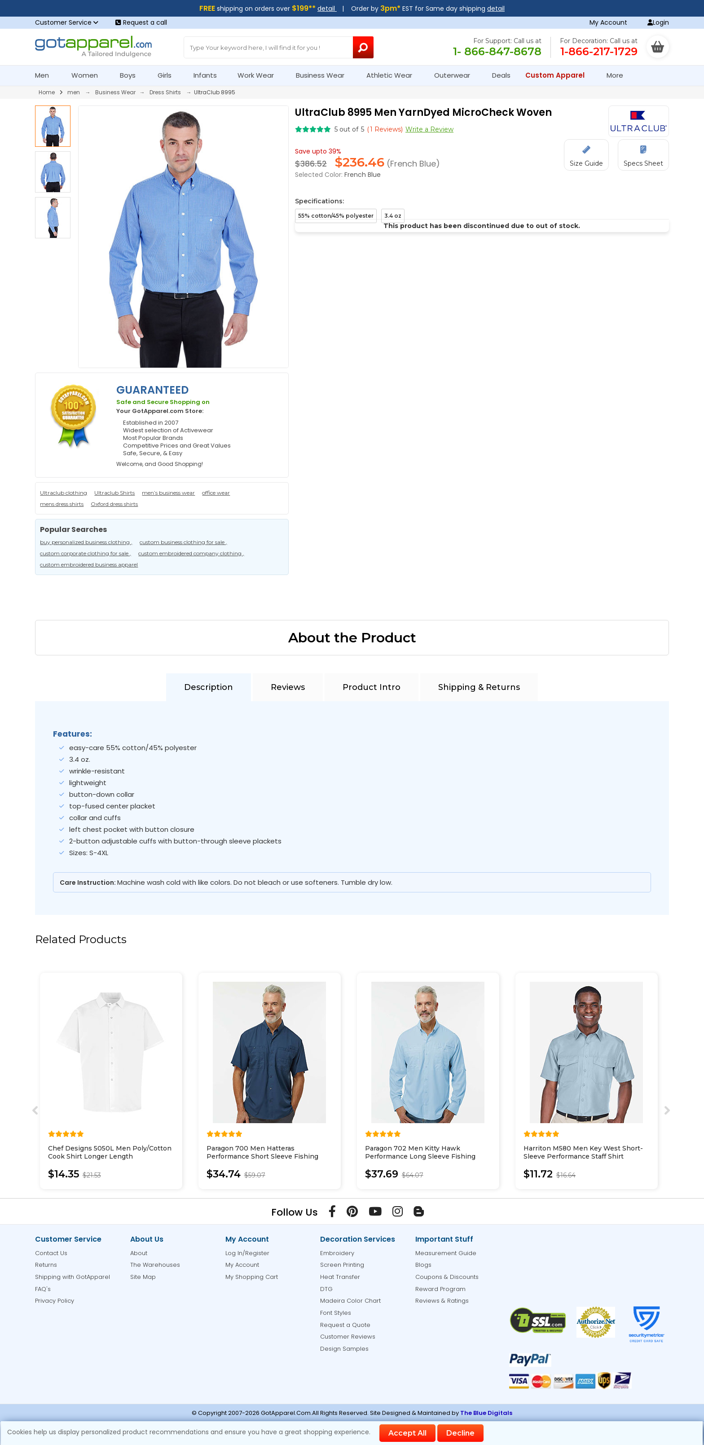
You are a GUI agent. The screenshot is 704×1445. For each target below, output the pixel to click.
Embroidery (337, 1253)
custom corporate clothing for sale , (85, 553)
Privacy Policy (54, 1300)
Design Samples (344, 1348)
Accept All (407, 1433)
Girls (168, 75)
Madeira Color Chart (350, 1300)
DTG (326, 1289)
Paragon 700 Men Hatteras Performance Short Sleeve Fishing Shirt (262, 1156)
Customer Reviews (347, 1336)
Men (46, 75)
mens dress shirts (62, 504)
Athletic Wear (393, 75)
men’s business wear (168, 492)
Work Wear (260, 75)
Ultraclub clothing (63, 492)
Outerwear (456, 75)
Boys (131, 75)
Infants (208, 75)
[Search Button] (363, 47)
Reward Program (440, 1289)
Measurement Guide (445, 1253)
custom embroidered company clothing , (191, 553)
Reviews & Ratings (442, 1300)
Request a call (141, 22)
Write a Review (429, 129)
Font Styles (335, 1313)
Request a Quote (345, 1325)
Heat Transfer (340, 1277)
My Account (608, 22)
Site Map (143, 1277)
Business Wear (324, 75)
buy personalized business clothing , (86, 542)
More (619, 75)
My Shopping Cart (251, 1277)
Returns (46, 1265)
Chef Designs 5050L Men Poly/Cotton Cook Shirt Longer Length (110, 1152)
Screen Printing (342, 1265)
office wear (216, 492)
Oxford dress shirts (114, 504)
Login (658, 22)
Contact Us (51, 1253)
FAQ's (43, 1289)
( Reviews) (385, 129)
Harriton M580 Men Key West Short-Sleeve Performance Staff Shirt (583, 1152)
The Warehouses (155, 1265)
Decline (460, 1433)
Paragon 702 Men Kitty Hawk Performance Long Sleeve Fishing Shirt (420, 1156)
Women (88, 75)
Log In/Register (247, 1253)
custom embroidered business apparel (89, 564)
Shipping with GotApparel (72, 1277)
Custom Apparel (558, 75)
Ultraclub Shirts (114, 492)
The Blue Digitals (486, 1413)
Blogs (423, 1265)
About (138, 1253)
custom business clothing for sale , (183, 542)
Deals (501, 75)
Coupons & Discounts (447, 1277)
